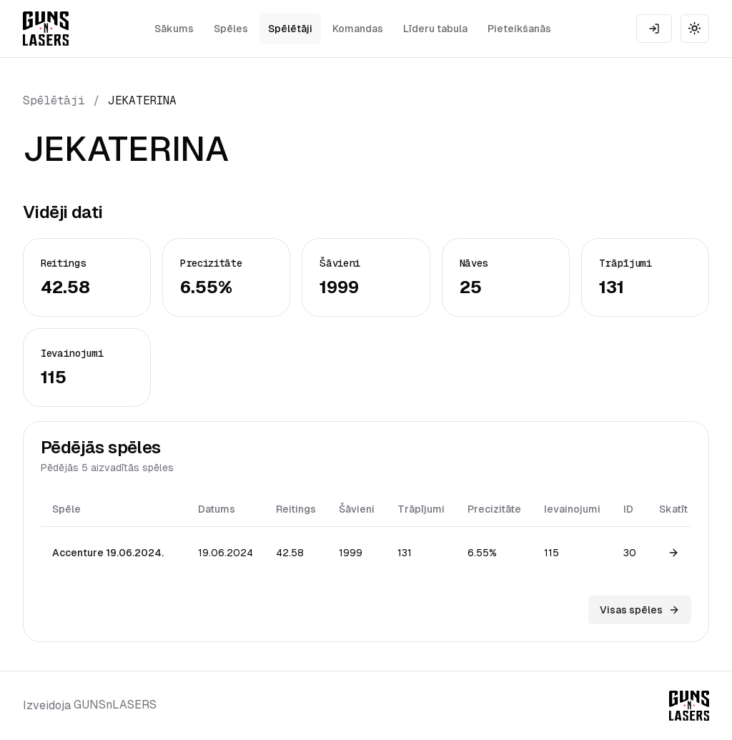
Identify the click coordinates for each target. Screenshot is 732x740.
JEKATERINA (142, 100)
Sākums (174, 28)
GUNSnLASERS (115, 704)
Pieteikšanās (519, 28)
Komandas (357, 28)
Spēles (231, 28)
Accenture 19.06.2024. (108, 552)
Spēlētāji (290, 28)
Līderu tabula (435, 28)
